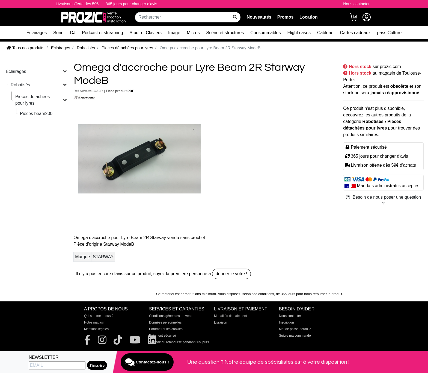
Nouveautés (258, 17)
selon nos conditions (258, 294)
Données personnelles (165, 322)
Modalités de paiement (230, 316)
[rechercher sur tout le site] (235, 17)
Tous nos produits (25, 47)
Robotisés (20, 85)
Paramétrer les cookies (166, 329)
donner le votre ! (231, 273)
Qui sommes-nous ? (98, 316)
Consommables (265, 32)
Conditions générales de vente (171, 316)
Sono (58, 32)
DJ (73, 32)
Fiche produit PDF (120, 91)
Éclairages (36, 32)
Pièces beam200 (36, 113)
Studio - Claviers (146, 32)
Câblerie (325, 32)
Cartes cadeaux (355, 32)
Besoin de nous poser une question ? (383, 200)
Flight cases (299, 32)
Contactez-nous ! (147, 362)
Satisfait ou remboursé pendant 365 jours (179, 342)
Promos (285, 17)
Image (174, 32)
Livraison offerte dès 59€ (77, 4)
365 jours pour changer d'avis (131, 4)
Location (308, 17)
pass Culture (389, 32)
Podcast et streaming (102, 32)
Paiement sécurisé (162, 335)
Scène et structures (225, 32)
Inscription (286, 322)
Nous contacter (356, 4)
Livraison (220, 322)
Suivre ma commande (295, 335)
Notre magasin (94, 322)
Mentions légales (96, 329)
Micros (193, 32)
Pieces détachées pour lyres (32, 99)
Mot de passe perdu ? (295, 329)
